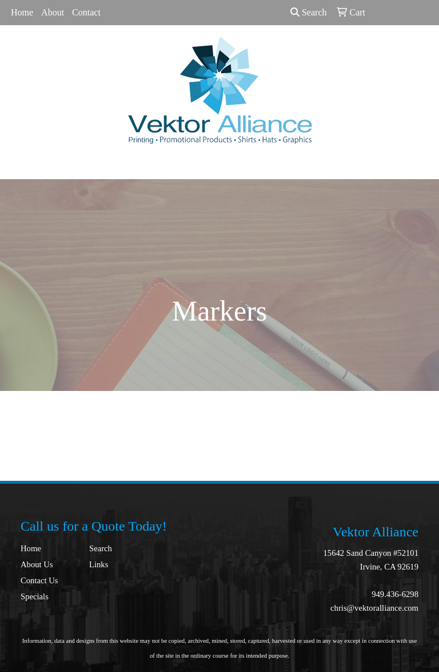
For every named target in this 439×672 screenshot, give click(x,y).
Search (308, 12)
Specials (35, 596)
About (52, 12)
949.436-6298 (395, 594)
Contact (86, 12)
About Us (37, 564)
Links (98, 564)
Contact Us (39, 580)
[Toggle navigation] (18, 167)
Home (22, 12)
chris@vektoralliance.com (374, 607)
